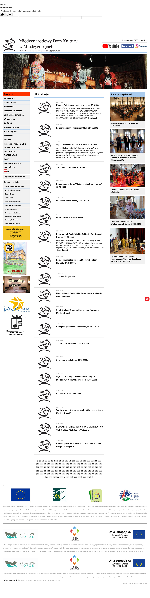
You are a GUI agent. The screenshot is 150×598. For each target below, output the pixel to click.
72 (96, 470)
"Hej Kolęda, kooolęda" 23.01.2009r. (72, 167)
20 (38, 464)
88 (89, 474)
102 (84, 477)
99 (71, 477)
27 (63, 464)
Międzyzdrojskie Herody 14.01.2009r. (72, 201)
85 (78, 474)
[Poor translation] (8, 14)
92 (47, 477)
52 (89, 467)
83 (71, 474)
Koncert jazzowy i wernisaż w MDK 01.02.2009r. (77, 128)
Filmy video (9, 106)
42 (52, 467)
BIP (7, 171)
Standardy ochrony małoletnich (12, 165)
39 (41, 467)
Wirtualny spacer (11, 127)
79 (56, 474)
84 (74, 474)
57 (41, 470)
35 (93, 464)
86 (82, 474)
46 (67, 467)
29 (71, 464)
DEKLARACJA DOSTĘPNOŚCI (10, 153)
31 (78, 464)
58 (45, 470)
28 (67, 464)
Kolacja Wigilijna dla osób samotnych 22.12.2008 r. (78, 327)
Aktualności (9, 98)
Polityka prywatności (10, 580)
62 (60, 470)
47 (71, 467)
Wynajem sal (9, 119)
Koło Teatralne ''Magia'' (12, 224)
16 (88, 460)
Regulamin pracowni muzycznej (14, 177)
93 (50, 477)
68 (82, 470)
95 (58, 477)
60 (52, 470)
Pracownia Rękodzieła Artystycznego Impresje (13, 214)
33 (85, 464)
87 (85, 474)
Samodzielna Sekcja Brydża (14, 186)
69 (85, 470)
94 (54, 477)
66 (74, 470)
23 (49, 464)
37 (100, 464)
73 (100, 470)
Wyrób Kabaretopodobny (13, 190)
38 (38, 467)
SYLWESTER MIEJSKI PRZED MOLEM (72, 343)
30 (74, 464)
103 (88, 477)
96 (61, 477)
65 (71, 470)
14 (81, 460)
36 (96, 464)
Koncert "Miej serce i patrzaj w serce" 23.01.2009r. (79, 105)
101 (79, 477)
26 (60, 464)
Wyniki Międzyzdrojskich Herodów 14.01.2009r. (77, 144)
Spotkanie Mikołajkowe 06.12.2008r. (72, 360)
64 (67, 470)
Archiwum (8, 135)
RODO (6, 159)
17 (92, 460)
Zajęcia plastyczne (11, 220)
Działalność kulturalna (14, 115)
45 (63, 467)
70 (89, 470)
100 (75, 477)
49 (78, 467)
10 (66, 460)
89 (93, 474)
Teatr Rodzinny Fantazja (13, 205)
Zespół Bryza (9, 194)
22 (45, 464)
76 (45, 474)
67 (78, 470)
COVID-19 (8, 94)
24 (52, 464)
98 (67, 477)
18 (96, 460)
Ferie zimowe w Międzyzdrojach (70, 217)
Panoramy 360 (10, 131)
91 (100, 474)
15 (85, 460)
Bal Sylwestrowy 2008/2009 (68, 393)
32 (82, 464)
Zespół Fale (9, 198)
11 (70, 460)
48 (74, 467)
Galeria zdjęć (10, 102)
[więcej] (94, 118)
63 (63, 470)
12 (74, 460)
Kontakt (7, 140)
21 (41, 464)
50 (82, 467)
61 (56, 470)
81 (63, 474)
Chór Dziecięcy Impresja (13, 201)
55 (100, 467)
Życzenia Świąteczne (65, 276)
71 (93, 470)
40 (45, 467)
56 (38, 470)
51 (85, 467)
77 (49, 474)
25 (56, 464)
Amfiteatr (8, 123)
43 (56, 467)
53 (93, 467)
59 (49, 470)
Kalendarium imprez (13, 111)
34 (89, 464)
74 (38, 474)
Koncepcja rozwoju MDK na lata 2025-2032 (15, 146)
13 (77, 460)
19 (99, 460)
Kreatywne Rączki (11, 209)
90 (96, 474)
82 (67, 474)
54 (96, 467)
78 (52, 474)
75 (41, 474)
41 (49, 467)
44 (60, 467)
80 (60, 474)
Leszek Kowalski (141, 583)
